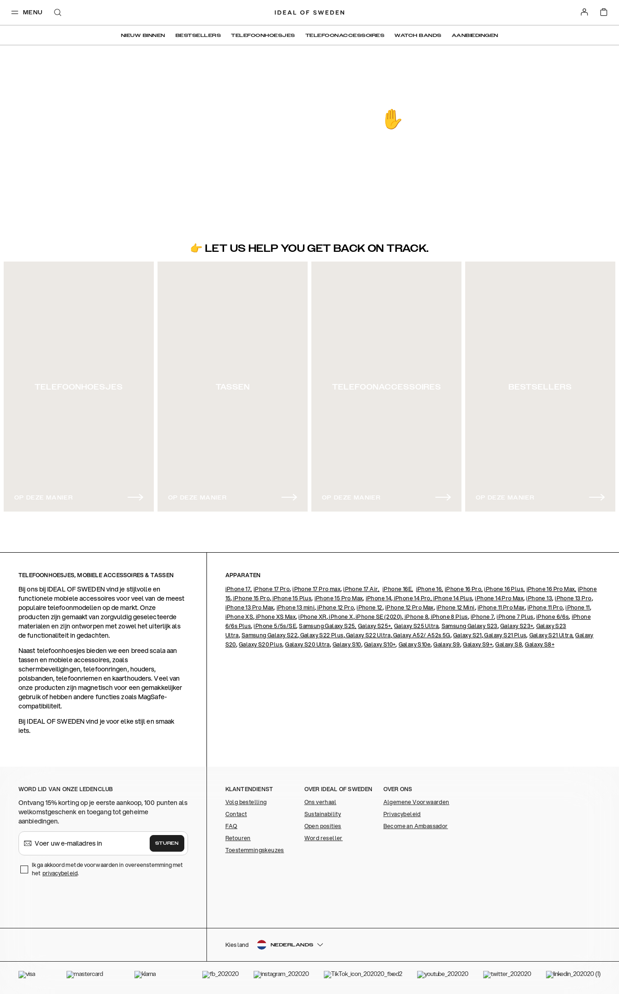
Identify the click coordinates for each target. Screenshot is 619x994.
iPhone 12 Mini (456, 607)
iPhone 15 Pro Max (339, 598)
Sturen (166, 843)
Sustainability (322, 814)
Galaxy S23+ (516, 626)
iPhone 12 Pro (335, 607)
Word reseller (323, 838)
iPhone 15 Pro (251, 598)
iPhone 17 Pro (272, 589)
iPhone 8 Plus (449, 617)
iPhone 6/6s (552, 617)
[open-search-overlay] (57, 13)
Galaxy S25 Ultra (416, 626)
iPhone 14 (379, 598)
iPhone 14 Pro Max (499, 598)
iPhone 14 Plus (452, 598)
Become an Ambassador (415, 826)
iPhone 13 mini (296, 607)
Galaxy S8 (508, 644)
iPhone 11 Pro (545, 607)
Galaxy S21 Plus (504, 635)
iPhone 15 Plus (291, 598)
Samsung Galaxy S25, (328, 626)
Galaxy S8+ (539, 644)
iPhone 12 (369, 607)
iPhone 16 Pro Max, (552, 589)
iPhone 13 (539, 598)
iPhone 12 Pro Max (409, 607)
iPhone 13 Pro (573, 598)
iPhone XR (312, 617)
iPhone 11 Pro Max (501, 607)
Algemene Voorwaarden (416, 802)
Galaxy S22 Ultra (368, 635)
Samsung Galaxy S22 (269, 635)
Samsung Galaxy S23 (470, 626)
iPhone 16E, (397, 589)
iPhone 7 (482, 617)
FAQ (231, 826)
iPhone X (340, 617)
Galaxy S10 (347, 644)
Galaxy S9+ (477, 644)
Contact (236, 814)
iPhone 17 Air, (361, 589)
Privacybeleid (402, 814)
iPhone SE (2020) (378, 617)
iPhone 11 (577, 607)
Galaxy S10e (415, 644)
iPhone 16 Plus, (504, 589)
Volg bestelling (246, 802)
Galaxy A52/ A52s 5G (421, 635)
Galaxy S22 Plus (321, 635)
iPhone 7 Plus (515, 617)
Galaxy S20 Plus (260, 644)
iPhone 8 (416, 617)
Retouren (238, 838)
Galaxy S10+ (379, 644)
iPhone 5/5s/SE (275, 626)
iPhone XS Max (275, 617)
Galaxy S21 (467, 635)
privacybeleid (60, 873)
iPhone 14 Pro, (412, 598)
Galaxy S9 (446, 644)
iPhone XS (239, 617)
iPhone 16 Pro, (464, 589)
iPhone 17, (238, 589)
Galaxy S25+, (375, 626)
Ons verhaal (320, 802)
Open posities (322, 826)
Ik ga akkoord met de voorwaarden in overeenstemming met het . (107, 869)
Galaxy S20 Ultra (307, 644)
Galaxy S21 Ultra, (551, 635)
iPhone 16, (429, 589)
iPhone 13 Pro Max (249, 607)
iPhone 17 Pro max (316, 589)
